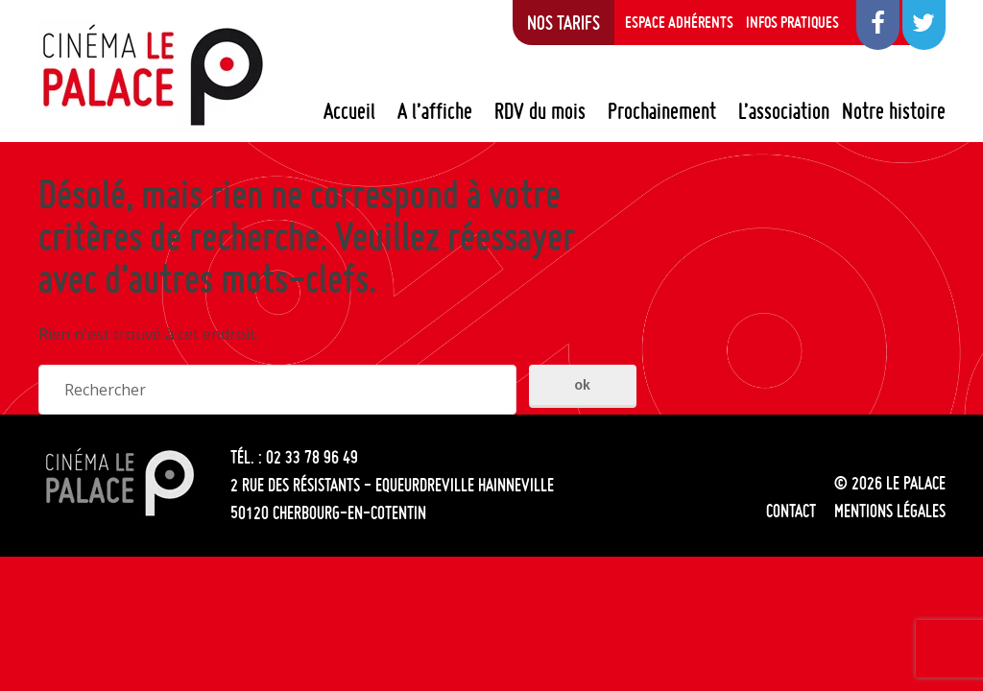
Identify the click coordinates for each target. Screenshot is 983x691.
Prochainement (662, 111)
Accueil (349, 111)
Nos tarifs (563, 22)
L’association (783, 111)
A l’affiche (434, 111)
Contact (791, 510)
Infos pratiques (792, 22)
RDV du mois (540, 111)
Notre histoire (894, 111)
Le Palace (151, 75)
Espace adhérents (679, 22)
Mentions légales (890, 510)
